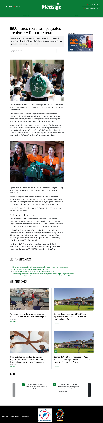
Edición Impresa (92, 4)
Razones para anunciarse (20, 414)
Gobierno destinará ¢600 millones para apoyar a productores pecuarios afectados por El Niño (42, 276)
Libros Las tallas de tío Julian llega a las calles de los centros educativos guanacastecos (40, 267)
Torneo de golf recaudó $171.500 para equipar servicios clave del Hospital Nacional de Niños (70, 316)
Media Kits (5, 416)
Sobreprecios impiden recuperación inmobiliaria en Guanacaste (33, 271)
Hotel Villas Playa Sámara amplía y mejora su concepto (30, 269)
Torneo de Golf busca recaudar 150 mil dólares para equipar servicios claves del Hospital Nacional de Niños (72, 359)
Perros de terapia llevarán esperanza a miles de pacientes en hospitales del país (28, 315)
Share (60, 51)
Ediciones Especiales (91, 8)
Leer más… (13, 321)
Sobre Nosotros (6, 414)
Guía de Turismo (14, 416)
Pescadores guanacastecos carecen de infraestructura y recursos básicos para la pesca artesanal (43, 274)
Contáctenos (25, 416)
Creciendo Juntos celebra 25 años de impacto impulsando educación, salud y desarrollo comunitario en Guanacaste (27, 359)
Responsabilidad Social (16, 24)
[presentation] (14, 390)
